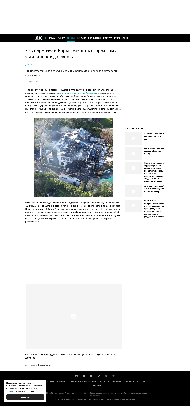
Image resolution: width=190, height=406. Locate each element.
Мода (52, 38)
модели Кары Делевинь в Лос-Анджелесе (76, 93)
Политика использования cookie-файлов (116, 381)
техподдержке (129, 399)
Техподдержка (95, 385)
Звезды (71, 38)
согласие (10, 391)
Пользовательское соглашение (82, 381)
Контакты (61, 381)
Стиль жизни (121, 38)
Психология (94, 38)
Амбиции (81, 38)
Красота (61, 38)
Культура (107, 38)
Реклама (141, 381)
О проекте (49, 381)
